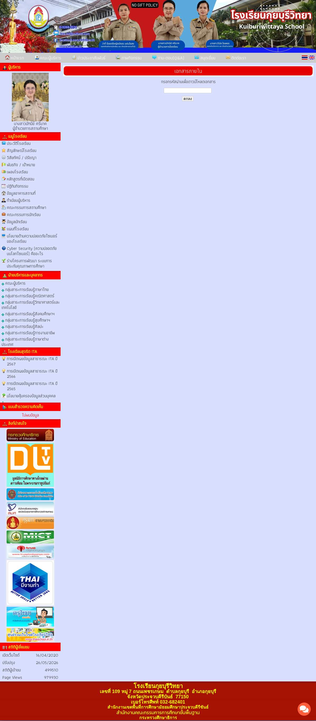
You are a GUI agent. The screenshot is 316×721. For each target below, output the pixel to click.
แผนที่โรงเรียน (18, 229)
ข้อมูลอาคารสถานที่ (21, 193)
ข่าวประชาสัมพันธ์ (88, 57)
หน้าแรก (14, 57)
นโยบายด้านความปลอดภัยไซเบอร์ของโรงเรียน (32, 239)
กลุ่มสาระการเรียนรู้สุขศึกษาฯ (26, 320)
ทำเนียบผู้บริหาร (18, 200)
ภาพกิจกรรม (129, 57)
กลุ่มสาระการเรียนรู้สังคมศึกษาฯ (28, 314)
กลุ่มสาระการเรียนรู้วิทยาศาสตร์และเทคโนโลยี (31, 304)
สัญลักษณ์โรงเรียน (21, 150)
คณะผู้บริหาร (47, 57)
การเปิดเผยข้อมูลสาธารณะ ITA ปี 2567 (32, 361)
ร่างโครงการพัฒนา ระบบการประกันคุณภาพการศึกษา (29, 263)
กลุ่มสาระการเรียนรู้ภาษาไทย (25, 289)
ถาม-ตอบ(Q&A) (168, 57)
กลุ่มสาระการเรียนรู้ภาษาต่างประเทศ (25, 341)
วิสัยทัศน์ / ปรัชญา (21, 157)
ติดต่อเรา (236, 57)
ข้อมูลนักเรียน (17, 221)
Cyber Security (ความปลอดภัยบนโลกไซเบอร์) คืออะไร (32, 251)
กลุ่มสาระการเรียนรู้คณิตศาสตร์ (28, 296)
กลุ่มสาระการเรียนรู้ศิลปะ (22, 326)
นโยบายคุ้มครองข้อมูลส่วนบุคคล (31, 396)
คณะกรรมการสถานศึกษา (26, 207)
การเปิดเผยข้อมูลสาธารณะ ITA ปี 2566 (32, 374)
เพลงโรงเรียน (17, 172)
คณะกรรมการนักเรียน (24, 214)
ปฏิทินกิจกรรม (17, 186)
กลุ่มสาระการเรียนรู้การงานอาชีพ (28, 333)
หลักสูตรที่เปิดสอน (20, 179)
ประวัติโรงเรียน (19, 143)
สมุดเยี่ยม (205, 57)
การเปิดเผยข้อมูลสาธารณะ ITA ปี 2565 (32, 386)
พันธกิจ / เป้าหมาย (21, 164)
